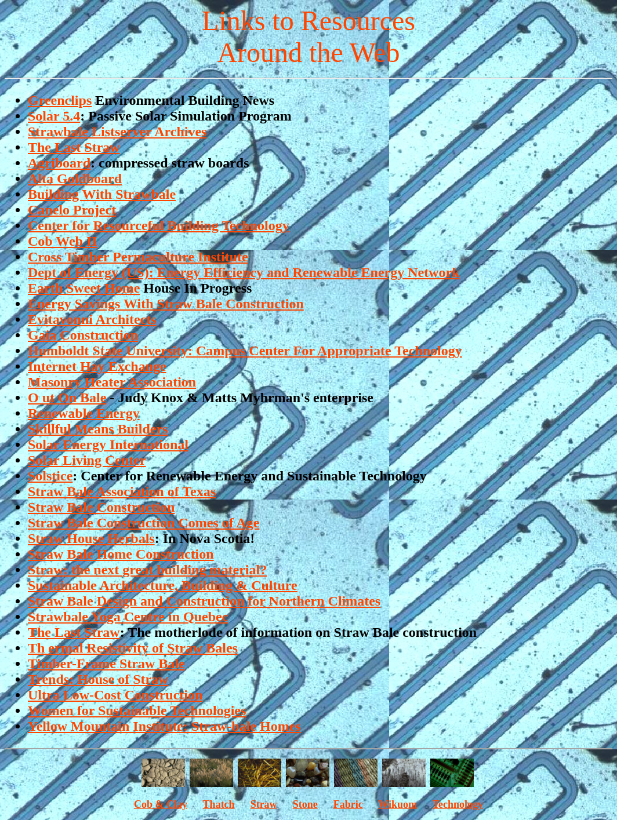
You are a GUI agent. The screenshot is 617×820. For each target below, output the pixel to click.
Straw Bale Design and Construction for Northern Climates (204, 600)
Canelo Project (72, 209)
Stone (305, 804)
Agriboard (59, 162)
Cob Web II (62, 241)
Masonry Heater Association (112, 381)
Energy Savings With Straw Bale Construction (166, 303)
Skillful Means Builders (98, 428)
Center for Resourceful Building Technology (158, 225)
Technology (458, 804)
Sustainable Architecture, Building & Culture (162, 585)
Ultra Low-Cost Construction (115, 694)
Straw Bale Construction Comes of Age (143, 522)
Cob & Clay (160, 804)
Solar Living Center (87, 460)
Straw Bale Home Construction (121, 554)
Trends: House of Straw (98, 679)
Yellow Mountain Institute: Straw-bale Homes (164, 726)
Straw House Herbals (91, 538)
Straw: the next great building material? (147, 569)
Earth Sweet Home (84, 288)
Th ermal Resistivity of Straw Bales (133, 647)
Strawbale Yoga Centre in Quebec (128, 616)
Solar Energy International (108, 444)
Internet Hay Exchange (97, 366)
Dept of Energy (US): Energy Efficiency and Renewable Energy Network (244, 272)
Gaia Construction (83, 334)
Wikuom (397, 804)
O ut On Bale (67, 397)
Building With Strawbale (102, 194)
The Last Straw (74, 147)
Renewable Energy (84, 413)
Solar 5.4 (54, 115)
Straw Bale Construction (101, 507)
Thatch (219, 804)
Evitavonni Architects (92, 319)
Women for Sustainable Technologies (137, 710)
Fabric (348, 804)
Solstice (50, 475)
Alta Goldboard (75, 178)
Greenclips (60, 100)
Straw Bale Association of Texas (122, 491)
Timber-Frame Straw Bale (106, 663)
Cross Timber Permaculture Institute (138, 256)
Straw (264, 804)
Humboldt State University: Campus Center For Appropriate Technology (245, 350)
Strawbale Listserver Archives (117, 131)
